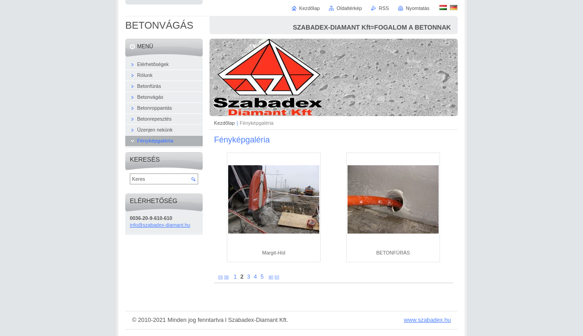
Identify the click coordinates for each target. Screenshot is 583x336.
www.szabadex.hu (427, 319)
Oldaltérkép (349, 8)
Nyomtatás (418, 8)
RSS (384, 8)
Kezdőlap (224, 123)
